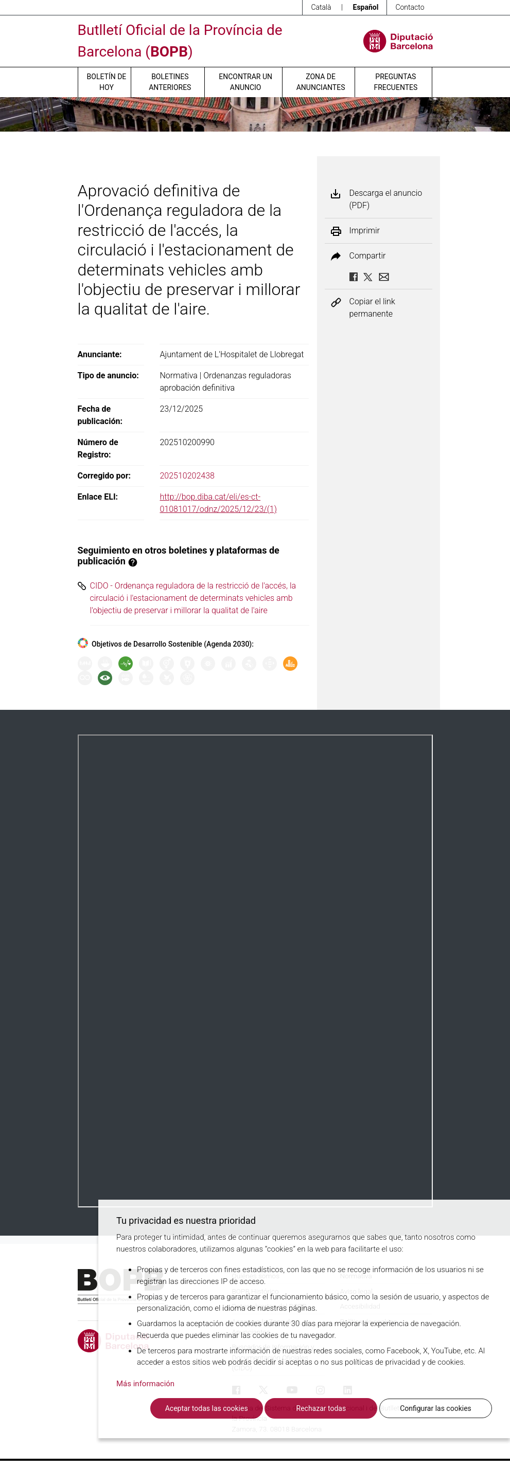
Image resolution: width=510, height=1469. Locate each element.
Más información (145, 1383)
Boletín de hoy (107, 81)
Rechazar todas (321, 1408)
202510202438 (187, 476)
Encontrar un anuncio (245, 81)
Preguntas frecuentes (395, 81)
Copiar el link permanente (372, 308)
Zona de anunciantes (320, 81)
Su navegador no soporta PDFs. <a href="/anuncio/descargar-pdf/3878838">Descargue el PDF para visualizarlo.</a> (255, 970)
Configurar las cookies (435, 1408)
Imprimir (364, 231)
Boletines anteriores (170, 81)
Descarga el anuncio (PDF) (386, 199)
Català (321, 7)
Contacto (409, 7)
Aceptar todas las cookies (206, 1408)
